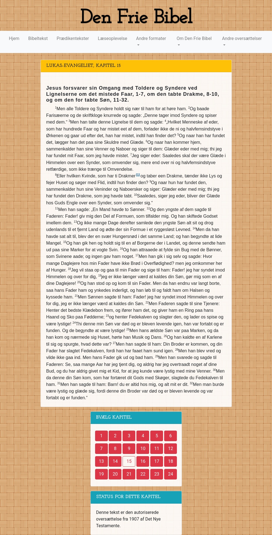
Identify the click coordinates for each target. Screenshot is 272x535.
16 (142, 461)
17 (156, 461)
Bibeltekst (38, 38)
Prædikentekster (73, 38)
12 (170, 448)
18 (170, 461)
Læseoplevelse (112, 38)
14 (115, 461)
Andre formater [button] (151, 38)
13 (101, 461)
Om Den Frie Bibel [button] (194, 38)
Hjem (14, 38)
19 (101, 474)
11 (156, 448)
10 (142, 448)
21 (128, 474)
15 (128, 461)
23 (156, 474)
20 (115, 474)
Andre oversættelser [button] (242, 38)
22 (142, 474)
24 (170, 474)
